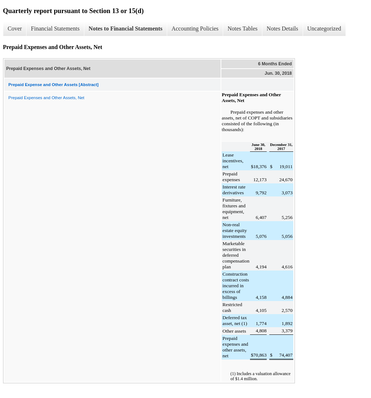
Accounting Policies (195, 28)
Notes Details (282, 28)
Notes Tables (242, 28)
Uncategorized (324, 28)
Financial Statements (55, 28)
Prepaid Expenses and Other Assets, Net (46, 98)
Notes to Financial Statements (125, 28)
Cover (15, 28)
